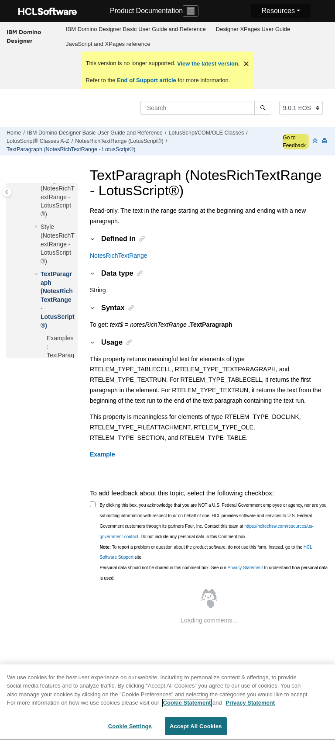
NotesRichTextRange (118, 255)
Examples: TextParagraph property (60, 355)
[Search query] (205, 108)
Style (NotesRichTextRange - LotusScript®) (58, 243)
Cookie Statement (187, 707)
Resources (277, 10)
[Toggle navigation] (190, 11)
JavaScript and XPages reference (108, 44)
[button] (37, 227)
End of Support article (146, 80)
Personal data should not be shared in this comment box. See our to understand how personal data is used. (214, 573)
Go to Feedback (294, 142)
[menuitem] (136, 29)
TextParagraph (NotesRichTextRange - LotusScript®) (71, 149)
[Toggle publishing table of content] (6, 192)
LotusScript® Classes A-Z (38, 141)
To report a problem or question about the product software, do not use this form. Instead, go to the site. (206, 552)
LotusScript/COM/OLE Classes (206, 133)
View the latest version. (207, 63)
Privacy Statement (245, 567)
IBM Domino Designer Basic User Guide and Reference (136, 29)
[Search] (262, 108)
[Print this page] (325, 141)
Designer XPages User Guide (253, 29)
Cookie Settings (130, 731)
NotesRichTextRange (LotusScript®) (119, 141)
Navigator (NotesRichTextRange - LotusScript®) (58, 197)
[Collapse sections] (316, 141)
